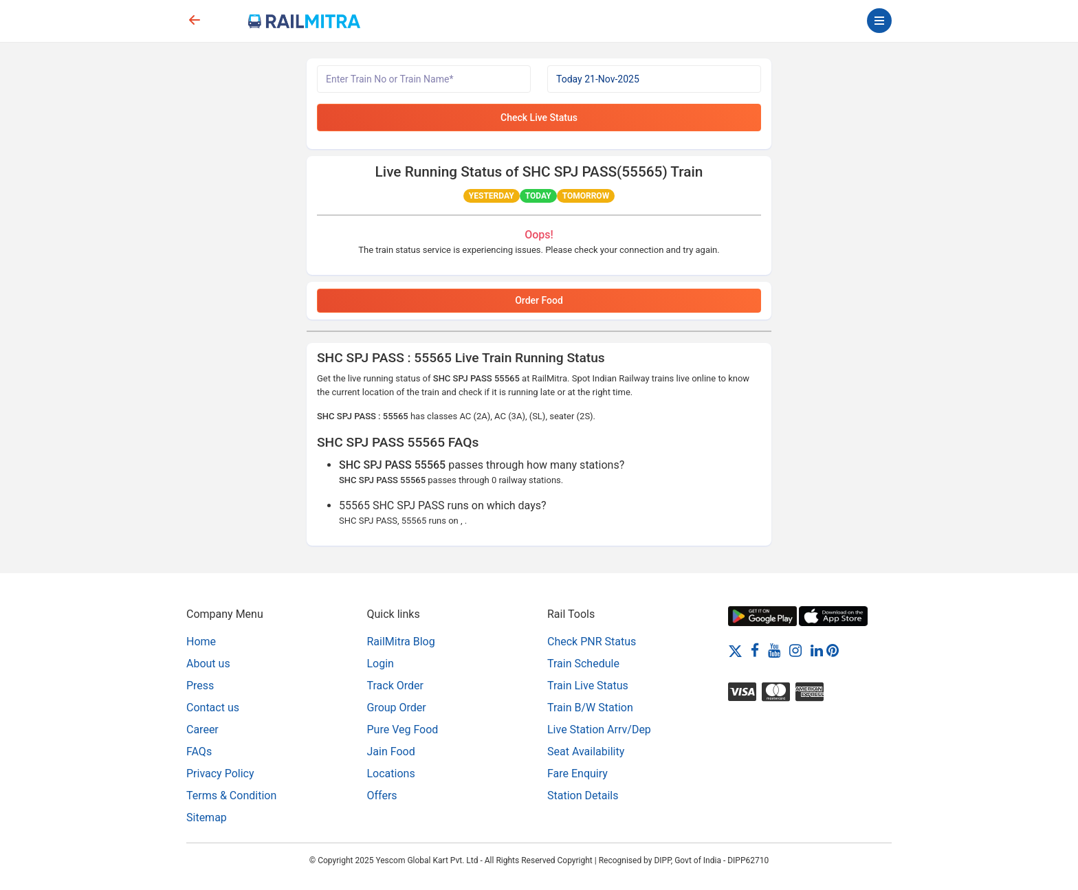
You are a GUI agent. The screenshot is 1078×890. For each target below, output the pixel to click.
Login (380, 663)
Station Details (582, 795)
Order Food (539, 300)
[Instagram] (795, 650)
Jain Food (391, 751)
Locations (391, 773)
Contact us (212, 707)
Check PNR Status (591, 641)
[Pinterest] (832, 650)
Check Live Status (539, 117)
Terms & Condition (231, 795)
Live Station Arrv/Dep (599, 729)
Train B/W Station (590, 707)
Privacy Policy (220, 773)
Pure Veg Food (403, 729)
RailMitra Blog (401, 641)
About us (208, 663)
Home (201, 641)
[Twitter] (735, 650)
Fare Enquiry (577, 773)
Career (202, 729)
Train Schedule (583, 663)
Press (200, 685)
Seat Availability (585, 751)
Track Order (395, 685)
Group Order (396, 707)
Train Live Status (587, 685)
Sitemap (206, 817)
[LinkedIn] (817, 650)
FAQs (199, 751)
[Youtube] (774, 650)
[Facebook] (755, 650)
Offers (382, 795)
